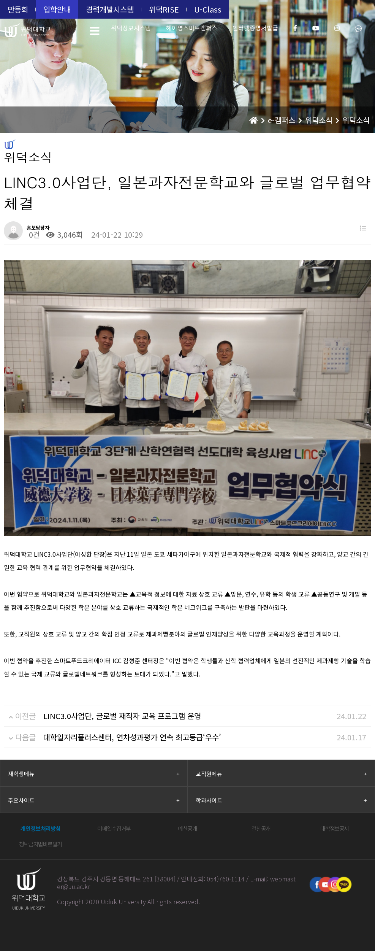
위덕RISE (164, 9)
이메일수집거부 (114, 828)
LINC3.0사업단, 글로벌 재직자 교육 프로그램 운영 (122, 715)
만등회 (18, 9)
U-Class (208, 9)
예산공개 (187, 828)
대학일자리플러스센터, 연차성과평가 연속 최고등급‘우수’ (132, 737)
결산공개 (261, 828)
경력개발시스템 (110, 9)
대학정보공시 (334, 828)
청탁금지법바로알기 (40, 844)
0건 (33, 234)
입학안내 (57, 9)
